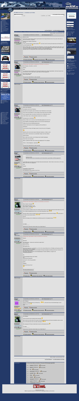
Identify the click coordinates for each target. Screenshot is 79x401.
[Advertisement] (5, 108)
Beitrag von (16, 34)
